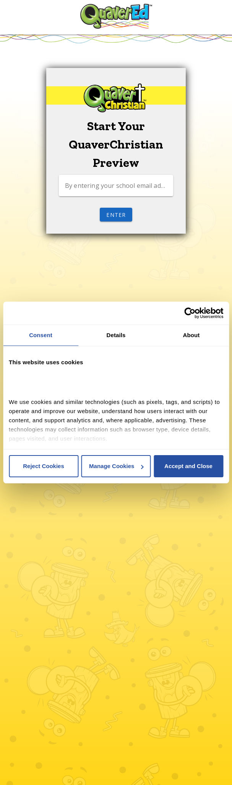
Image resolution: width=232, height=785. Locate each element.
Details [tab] (116, 335)
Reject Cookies (43, 466)
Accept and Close (188, 466)
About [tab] (191, 335)
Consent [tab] (40, 335)
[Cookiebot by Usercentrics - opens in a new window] (189, 313)
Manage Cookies (116, 466)
